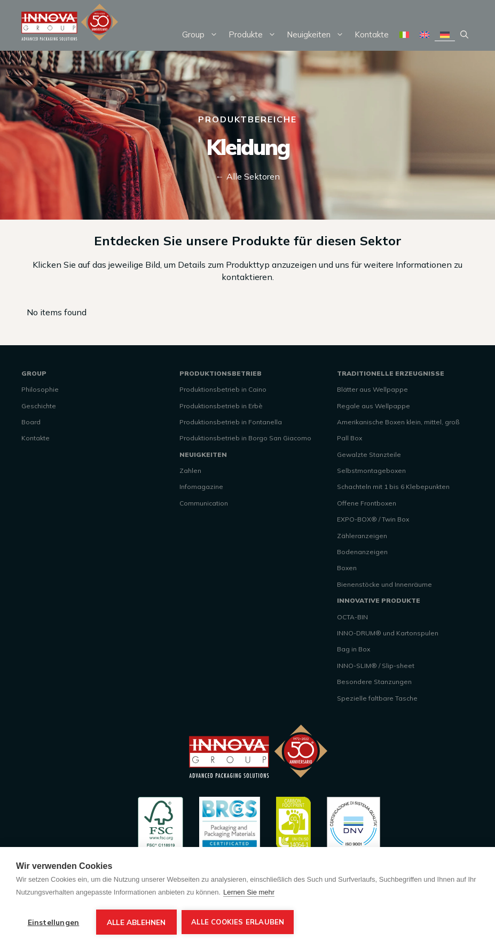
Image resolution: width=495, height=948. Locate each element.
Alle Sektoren (253, 176)
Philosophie (40, 389)
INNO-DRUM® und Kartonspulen (387, 633)
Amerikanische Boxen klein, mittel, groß (398, 422)
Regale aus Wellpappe (373, 406)
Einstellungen (54, 922)
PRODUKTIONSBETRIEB (220, 373)
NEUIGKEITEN (203, 454)
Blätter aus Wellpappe (372, 389)
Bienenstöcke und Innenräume (384, 584)
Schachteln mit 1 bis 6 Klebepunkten (393, 487)
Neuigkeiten (318, 35)
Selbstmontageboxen (371, 471)
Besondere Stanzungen (374, 682)
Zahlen (190, 471)
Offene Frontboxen (366, 503)
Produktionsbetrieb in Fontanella (230, 422)
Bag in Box (353, 649)
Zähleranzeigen (362, 536)
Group (202, 35)
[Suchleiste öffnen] (464, 35)
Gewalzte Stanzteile (369, 454)
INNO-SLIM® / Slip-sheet (375, 666)
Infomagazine (201, 487)
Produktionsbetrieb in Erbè (221, 406)
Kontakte (372, 34)
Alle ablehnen (136, 922)
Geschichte (38, 406)
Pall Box (349, 438)
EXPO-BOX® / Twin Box (373, 519)
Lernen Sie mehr (248, 892)
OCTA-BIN (352, 617)
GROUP (33, 373)
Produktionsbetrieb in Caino (222, 389)
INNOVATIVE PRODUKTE (378, 600)
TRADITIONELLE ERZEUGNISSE (390, 373)
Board (31, 422)
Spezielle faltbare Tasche (377, 698)
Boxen (347, 568)
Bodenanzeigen (362, 552)
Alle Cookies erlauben (238, 922)
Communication (203, 503)
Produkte (255, 35)
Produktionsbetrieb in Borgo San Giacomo (245, 438)
